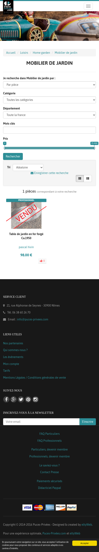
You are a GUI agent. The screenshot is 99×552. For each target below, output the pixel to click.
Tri (8, 167)
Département (11, 108)
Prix (5, 138)
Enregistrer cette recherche (49, 173)
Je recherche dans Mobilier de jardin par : (29, 78)
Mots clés (9, 123)
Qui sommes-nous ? (15, 350)
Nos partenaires (13, 343)
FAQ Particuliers (49, 433)
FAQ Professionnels (49, 440)
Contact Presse (49, 472)
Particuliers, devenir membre (49, 449)
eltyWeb (87, 524)
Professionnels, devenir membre (49, 456)
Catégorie (9, 93)
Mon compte (11, 364)
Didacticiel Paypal (49, 488)
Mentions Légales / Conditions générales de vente (34, 377)
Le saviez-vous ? (49, 465)
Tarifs (6, 370)
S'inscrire (87, 421)
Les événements (13, 357)
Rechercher (13, 156)
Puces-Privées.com (54, 533)
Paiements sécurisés (49, 481)
